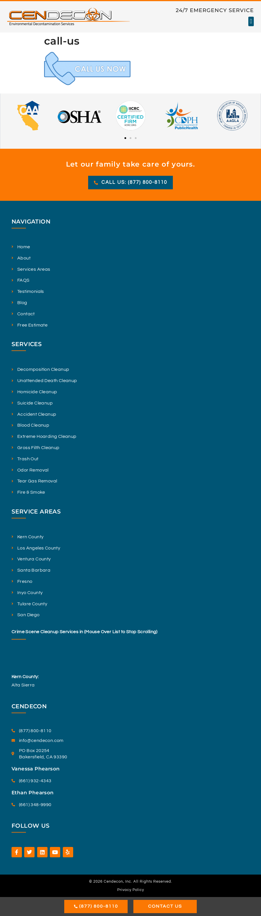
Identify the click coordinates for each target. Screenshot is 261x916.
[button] (251, 21)
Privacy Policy (130, 890)
